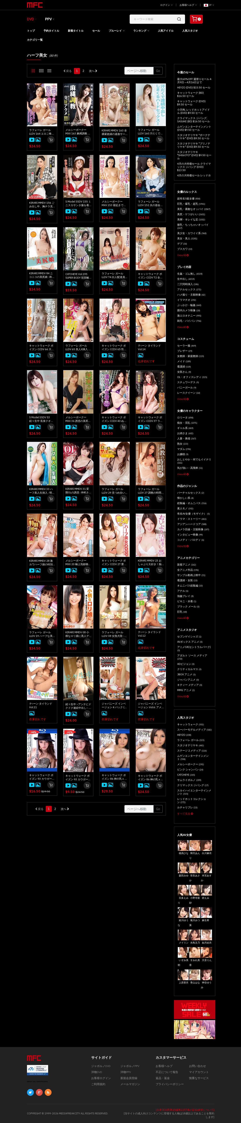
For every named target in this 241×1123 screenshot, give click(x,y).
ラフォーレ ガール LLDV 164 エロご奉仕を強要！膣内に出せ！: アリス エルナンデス (42, 132)
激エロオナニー (189, 315)
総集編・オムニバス (192, 503)
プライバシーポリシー (170, 1084)
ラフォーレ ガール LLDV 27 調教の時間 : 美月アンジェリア (150, 491)
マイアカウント (199, 1072)
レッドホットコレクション (191, 800)
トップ (31, 30)
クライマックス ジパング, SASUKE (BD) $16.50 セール (193, 119)
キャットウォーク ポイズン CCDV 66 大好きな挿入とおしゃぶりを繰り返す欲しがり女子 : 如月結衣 (41, 347)
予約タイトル (51, 30)
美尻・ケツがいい (191, 214)
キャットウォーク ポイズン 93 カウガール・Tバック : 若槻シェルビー (77, 777)
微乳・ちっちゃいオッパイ (193, 226)
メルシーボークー (190, 764)
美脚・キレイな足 (191, 219)
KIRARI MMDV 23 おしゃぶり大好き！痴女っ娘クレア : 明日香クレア (150, 562)
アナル (182, 591)
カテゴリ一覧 (35, 40)
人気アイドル (166, 30)
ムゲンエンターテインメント (193, 757)
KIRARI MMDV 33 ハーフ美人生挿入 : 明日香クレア (42, 491)
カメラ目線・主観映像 (193, 529)
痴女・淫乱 (187, 422)
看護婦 (184, 366)
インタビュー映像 (190, 534)
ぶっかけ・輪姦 (189, 305)
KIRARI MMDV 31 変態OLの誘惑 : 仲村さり (77, 490)
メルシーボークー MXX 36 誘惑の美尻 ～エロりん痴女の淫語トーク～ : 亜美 (77, 419)
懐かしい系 (185, 498)
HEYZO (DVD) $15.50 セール (193, 87)
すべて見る (185, 813)
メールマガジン (130, 1084)
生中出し (186, 279)
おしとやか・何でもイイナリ (194, 461)
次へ (93, 71)
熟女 (182, 443)
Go (158, 71)
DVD (30, 19)
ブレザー (184, 351)
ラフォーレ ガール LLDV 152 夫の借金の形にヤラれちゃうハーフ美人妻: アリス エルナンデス (150, 203)
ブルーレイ (115, 30)
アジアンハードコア (192, 524)
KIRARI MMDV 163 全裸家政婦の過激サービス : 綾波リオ (114, 132)
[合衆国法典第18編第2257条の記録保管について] (185, 1110)
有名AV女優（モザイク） (193, 513)
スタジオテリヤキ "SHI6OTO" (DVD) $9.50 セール (194, 155)
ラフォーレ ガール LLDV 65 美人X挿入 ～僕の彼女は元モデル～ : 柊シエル (78, 347)
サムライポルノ (189, 780)
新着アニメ (186, 564)
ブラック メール (188, 606)
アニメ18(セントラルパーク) (194, 648)
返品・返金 (163, 1078)
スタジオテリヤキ (190, 745)
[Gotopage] (139, 71)
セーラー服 (186, 345)
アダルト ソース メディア (192, 657)
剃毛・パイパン (189, 321)
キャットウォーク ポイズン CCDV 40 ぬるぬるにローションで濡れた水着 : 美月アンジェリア (114, 419)
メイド (184, 361)
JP (209, 5)
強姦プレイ (185, 596)
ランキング (139, 30)
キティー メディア (189, 685)
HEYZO (184, 735)
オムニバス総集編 (190, 585)
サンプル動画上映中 (191, 575)
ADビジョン (185, 664)
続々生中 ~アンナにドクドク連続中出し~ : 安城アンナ (78, 706)
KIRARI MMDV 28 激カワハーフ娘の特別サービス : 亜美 (41, 562)
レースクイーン (188, 392)
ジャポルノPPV (129, 1066)
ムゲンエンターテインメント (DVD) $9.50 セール (194, 128)
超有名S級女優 (188, 198)
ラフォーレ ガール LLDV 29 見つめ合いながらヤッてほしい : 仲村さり (114, 491)
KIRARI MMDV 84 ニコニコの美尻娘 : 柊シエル (42, 275)
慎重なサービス (199, 1078)
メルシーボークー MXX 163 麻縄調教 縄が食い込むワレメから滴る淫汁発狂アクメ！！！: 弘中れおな (77, 131)
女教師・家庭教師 (190, 356)
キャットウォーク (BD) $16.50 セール (190, 94)
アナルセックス (189, 289)
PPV (48, 19)
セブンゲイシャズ (189, 636)
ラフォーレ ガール (191, 740)
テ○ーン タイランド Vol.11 (40, 705)
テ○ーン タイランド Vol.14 (149, 347)
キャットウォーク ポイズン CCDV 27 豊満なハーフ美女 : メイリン (114, 562)
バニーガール (186, 387)
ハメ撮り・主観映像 (191, 294)
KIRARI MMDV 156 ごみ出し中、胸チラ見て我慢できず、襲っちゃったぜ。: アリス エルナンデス (41, 204)
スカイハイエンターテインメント (194, 792)
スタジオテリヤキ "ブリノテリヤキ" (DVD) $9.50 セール (193, 145)
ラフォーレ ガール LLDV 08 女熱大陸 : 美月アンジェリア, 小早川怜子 (114, 634)
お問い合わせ (197, 1066)
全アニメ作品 (188, 570)
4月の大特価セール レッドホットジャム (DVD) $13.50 (194, 177)
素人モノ (185, 508)
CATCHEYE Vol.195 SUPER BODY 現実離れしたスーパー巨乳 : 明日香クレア (77, 276)
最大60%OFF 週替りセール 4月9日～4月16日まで (194, 80)
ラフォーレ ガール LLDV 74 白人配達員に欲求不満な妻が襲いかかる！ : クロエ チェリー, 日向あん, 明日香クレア (113, 275)
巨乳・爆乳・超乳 (191, 204)
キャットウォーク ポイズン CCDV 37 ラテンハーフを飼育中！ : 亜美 (150, 419)
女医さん (184, 372)
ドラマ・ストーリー (192, 519)
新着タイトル (76, 30)
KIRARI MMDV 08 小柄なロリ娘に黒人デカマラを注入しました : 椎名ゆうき (77, 634)
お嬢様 (182, 454)
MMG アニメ (186, 690)
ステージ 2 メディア (192, 750)
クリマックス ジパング (193, 785)
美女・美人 (187, 238)
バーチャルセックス (190, 492)
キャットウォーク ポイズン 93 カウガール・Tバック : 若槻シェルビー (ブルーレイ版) (41, 777)
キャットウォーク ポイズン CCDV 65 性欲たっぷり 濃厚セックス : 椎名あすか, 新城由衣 (114, 347)
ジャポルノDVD (101, 1066)
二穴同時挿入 (188, 284)
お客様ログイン (101, 1078)
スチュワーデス (188, 382)
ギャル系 (185, 428)
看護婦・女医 (187, 580)
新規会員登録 (128, 1078)
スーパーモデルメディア (194, 729)
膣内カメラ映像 (188, 310)
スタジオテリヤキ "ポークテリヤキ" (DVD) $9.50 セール (193, 136)
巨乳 (182, 611)
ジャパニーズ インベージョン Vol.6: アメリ (150, 705)
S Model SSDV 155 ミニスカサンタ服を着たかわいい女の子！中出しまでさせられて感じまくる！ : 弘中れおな (78, 203)
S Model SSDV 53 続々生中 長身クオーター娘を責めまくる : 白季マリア (41, 419)
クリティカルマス (189, 669)
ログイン (166, 4)
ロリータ (185, 417)
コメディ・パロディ (190, 540)
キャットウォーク (190, 724)
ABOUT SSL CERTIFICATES (37, 1081)
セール (96, 30)
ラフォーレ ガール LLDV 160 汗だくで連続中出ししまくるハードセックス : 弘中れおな (150, 131)
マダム (184, 449)
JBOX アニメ (186, 674)
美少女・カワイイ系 (192, 233)
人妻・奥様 (186, 438)
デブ (182, 243)
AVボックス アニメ (190, 641)
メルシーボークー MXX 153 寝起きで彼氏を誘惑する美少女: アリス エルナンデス (114, 203)
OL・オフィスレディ (192, 377)
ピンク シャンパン (190, 769)
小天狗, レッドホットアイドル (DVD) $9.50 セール (193, 111)
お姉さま (185, 433)
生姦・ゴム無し (190, 273)
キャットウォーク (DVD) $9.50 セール (191, 103)
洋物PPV (125, 1072)
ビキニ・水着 (186, 601)
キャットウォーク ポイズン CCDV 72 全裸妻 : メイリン (150, 275)
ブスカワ (184, 249)
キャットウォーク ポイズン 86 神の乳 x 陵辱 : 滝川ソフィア (150, 777)
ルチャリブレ (187, 807)
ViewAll (183, 255)
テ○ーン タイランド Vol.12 (149, 633)
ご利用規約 (98, 1084)
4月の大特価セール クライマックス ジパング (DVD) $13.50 (194, 167)
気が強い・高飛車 (190, 468)
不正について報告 (167, 1072)
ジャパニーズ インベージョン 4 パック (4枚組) (114, 705)
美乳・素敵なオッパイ (193, 209)
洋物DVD (96, 1072)
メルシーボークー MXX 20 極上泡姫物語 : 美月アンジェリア (78, 562)
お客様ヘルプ (188, 4)
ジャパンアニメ (188, 679)
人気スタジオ (190, 30)
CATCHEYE (186, 774)
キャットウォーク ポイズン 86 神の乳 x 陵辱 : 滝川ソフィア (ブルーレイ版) (114, 777)
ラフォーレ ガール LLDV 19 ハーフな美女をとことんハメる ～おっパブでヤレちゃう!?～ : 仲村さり (41, 634)
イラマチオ (186, 300)
